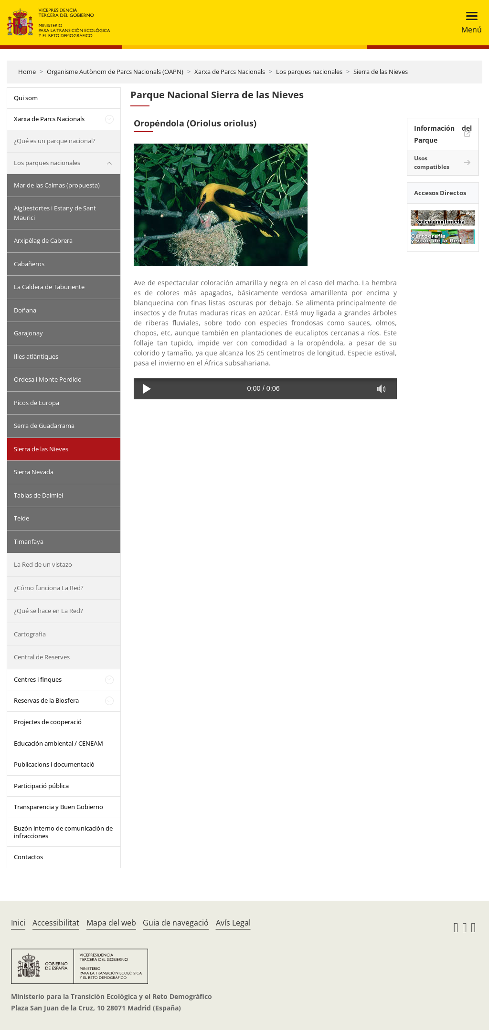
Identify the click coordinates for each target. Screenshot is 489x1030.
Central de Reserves (42, 657)
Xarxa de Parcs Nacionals (229, 71)
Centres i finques (38, 679)
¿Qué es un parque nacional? (55, 140)
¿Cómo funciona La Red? (49, 587)
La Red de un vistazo (43, 564)
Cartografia (30, 634)
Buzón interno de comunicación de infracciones (63, 832)
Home (27, 71)
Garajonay (28, 333)
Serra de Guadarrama (44, 425)
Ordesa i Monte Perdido (48, 379)
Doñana (25, 310)
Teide (21, 518)
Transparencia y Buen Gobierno (58, 806)
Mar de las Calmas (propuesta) (57, 185)
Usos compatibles (431, 162)
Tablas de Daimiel (38, 495)
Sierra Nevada (33, 472)
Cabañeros (29, 264)
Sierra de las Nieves (380, 71)
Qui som (26, 98)
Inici (18, 922)
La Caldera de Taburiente (49, 286)
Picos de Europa (36, 402)
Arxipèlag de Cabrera (43, 240)
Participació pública (41, 785)
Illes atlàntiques (36, 356)
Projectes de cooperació (48, 722)
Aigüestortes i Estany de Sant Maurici (55, 213)
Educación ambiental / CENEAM (58, 743)
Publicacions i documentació (54, 764)
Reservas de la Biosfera (46, 700)
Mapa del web (111, 922)
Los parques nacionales (309, 71)
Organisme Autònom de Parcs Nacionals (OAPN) (115, 71)
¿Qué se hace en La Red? (48, 610)
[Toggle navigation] (468, 22)
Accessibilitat (55, 922)
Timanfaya (28, 541)
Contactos (28, 857)
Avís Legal (233, 922)
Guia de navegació (176, 922)
